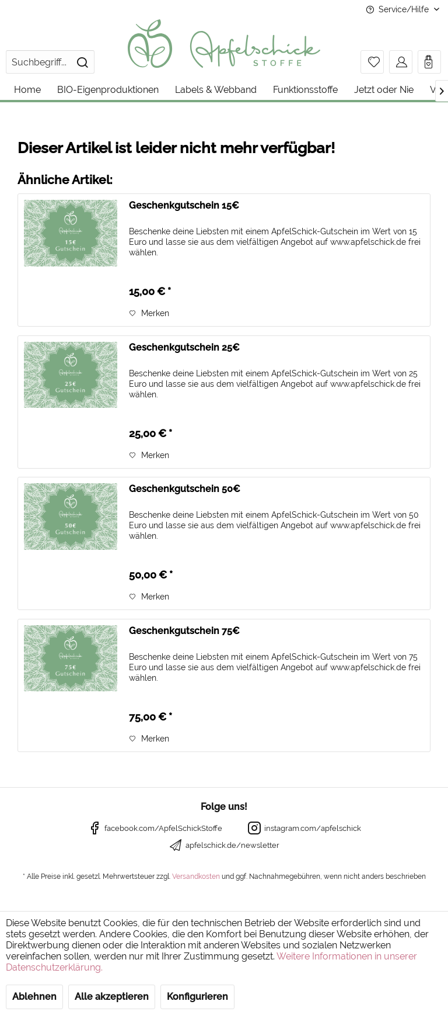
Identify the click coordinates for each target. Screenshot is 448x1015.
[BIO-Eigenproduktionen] (108, 89)
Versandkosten (196, 876)
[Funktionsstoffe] (305, 89)
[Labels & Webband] (216, 89)
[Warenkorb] (429, 62)
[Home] (27, 89)
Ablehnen (34, 996)
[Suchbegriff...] (50, 62)
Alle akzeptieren (112, 996)
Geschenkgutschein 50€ (184, 488)
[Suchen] (82, 62)
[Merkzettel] (372, 62)
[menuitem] (50, 62)
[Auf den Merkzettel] (149, 313)
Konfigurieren (197, 996)
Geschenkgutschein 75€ (184, 630)
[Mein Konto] (400, 62)
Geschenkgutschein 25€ (184, 347)
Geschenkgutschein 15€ (184, 205)
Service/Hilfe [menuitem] (398, 9)
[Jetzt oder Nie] (384, 89)
